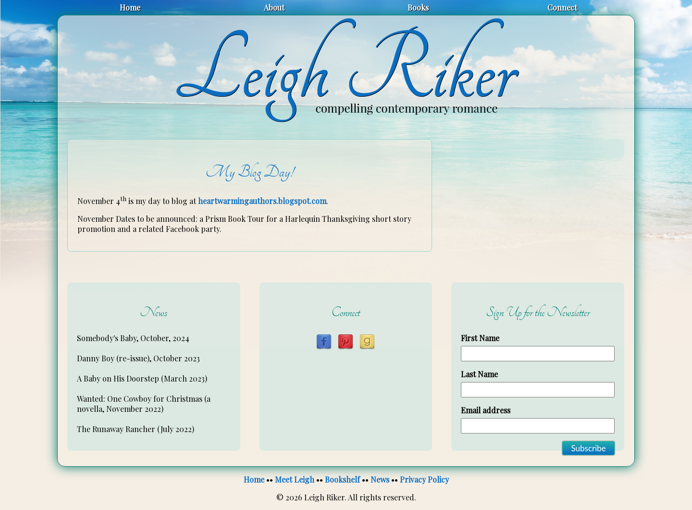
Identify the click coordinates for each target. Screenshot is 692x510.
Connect (562, 7)
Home (130, 7)
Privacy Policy (424, 479)
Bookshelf (342, 479)
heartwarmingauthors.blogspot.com (262, 201)
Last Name (479, 374)
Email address (485, 410)
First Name (480, 338)
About (274, 7)
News (380, 479)
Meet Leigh (294, 479)
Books (418, 7)
